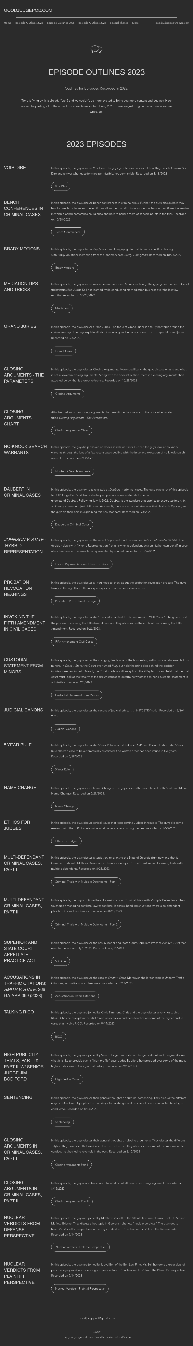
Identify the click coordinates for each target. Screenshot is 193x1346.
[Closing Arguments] (67, 393)
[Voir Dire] (60, 186)
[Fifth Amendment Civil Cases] (74, 641)
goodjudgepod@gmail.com (172, 22)
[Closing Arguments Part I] (71, 1164)
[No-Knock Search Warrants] (72, 471)
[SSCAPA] (60, 961)
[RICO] (58, 1036)
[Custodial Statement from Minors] (76, 695)
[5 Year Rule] (62, 769)
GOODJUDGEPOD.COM (28, 10)
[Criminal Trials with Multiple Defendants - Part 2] (86, 924)
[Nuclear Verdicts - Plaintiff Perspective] (80, 1288)
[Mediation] (61, 308)
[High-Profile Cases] (67, 1079)
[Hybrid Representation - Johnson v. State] (81, 564)
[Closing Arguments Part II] (72, 1201)
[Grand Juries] (63, 351)
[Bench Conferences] (68, 231)
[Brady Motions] (64, 267)
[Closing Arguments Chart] (71, 430)
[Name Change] (64, 806)
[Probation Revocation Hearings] (75, 600)
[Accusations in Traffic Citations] (75, 996)
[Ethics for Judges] (66, 841)
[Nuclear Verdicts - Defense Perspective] (80, 1247)
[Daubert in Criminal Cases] (72, 524)
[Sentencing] (62, 1122)
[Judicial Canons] (65, 728)
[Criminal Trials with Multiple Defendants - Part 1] (86, 881)
